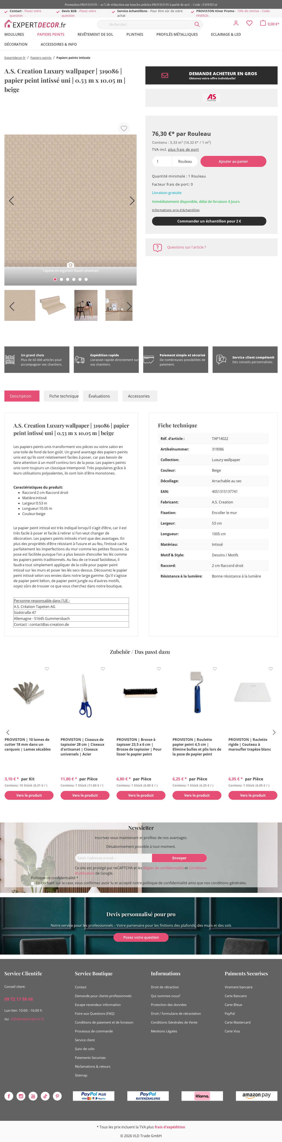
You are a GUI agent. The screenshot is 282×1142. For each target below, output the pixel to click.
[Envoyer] (179, 858)
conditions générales (228, 882)
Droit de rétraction (165, 987)
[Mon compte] (236, 24)
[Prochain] (131, 202)
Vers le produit (29, 795)
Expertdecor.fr (15, 58)
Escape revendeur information (98, 1004)
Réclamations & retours (92, 1066)
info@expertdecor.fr (27, 1019)
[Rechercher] (197, 24)
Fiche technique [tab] (64, 396)
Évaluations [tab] (99, 396)
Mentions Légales (164, 1031)
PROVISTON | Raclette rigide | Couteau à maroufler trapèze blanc (249, 744)
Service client (85, 1040)
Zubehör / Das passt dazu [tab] (140, 651)
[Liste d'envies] (249, 24)
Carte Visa (232, 1031)
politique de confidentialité (165, 882)
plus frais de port (183, 149)
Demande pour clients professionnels (103, 996)
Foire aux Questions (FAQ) (94, 1013)
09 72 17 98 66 (18, 999)
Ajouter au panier (233, 161)
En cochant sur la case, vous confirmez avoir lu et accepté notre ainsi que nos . (141, 883)
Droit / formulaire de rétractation (176, 1013)
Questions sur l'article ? (186, 247)
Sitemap (81, 1075)
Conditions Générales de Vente (174, 1022)
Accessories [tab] (139, 396)
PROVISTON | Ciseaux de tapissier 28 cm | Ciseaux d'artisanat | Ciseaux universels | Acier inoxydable (82, 747)
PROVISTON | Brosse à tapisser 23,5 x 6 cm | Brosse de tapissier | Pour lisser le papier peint (139, 747)
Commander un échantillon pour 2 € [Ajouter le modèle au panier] (209, 221)
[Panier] (270, 24)
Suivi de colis (85, 1049)
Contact (80, 987)
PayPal (230, 1013)
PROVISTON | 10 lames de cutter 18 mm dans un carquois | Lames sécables (28, 744)
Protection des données (169, 1004)
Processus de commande (94, 1031)
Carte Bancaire (236, 996)
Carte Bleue (233, 1004)
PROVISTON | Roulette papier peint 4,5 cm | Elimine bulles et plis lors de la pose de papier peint (197, 747)
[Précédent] (10, 202)
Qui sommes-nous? (165, 996)
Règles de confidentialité (163, 867)
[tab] (21, 396)
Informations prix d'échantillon (176, 210)
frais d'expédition (170, 1127)
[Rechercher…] (144, 24)
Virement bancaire (238, 987)
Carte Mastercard (237, 1022)
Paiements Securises (90, 1057)
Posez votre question (141, 937)
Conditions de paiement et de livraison (104, 1022)
